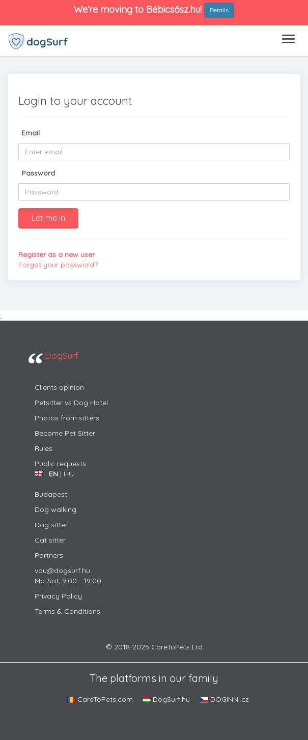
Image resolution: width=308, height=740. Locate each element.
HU (69, 473)
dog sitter (51, 524)
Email (30, 132)
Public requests (60, 463)
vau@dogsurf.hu (62, 570)
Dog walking (55, 509)
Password (38, 173)
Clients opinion (59, 387)
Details (219, 10)
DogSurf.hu (166, 699)
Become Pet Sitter (65, 433)
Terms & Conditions (67, 611)
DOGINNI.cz (224, 699)
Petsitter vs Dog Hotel (71, 402)
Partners (49, 555)
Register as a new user (56, 254)
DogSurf (61, 355)
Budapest (51, 494)
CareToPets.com (100, 699)
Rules (43, 448)
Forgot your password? (58, 264)
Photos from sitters (67, 417)
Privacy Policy (58, 596)
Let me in (48, 218)
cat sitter (50, 540)
